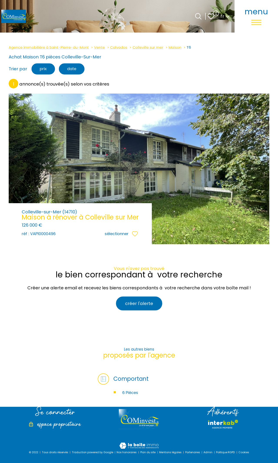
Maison (175, 47)
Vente (99, 47)
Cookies (243, 452)
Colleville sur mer (147, 47)
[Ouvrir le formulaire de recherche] (198, 16)
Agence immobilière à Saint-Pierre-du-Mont (49, 47)
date (71, 68)
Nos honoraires (127, 452)
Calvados (118, 47)
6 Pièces (130, 392)
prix (43, 68)
